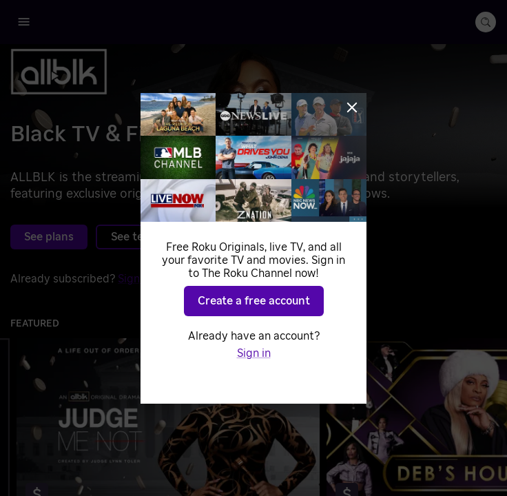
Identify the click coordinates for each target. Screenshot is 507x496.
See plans (49, 236)
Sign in (135, 279)
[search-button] (485, 22)
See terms (137, 236)
